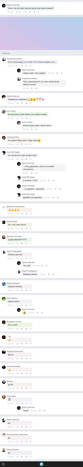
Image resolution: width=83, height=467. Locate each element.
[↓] (34, 12)
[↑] (30, 12)
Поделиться (38, 12)
